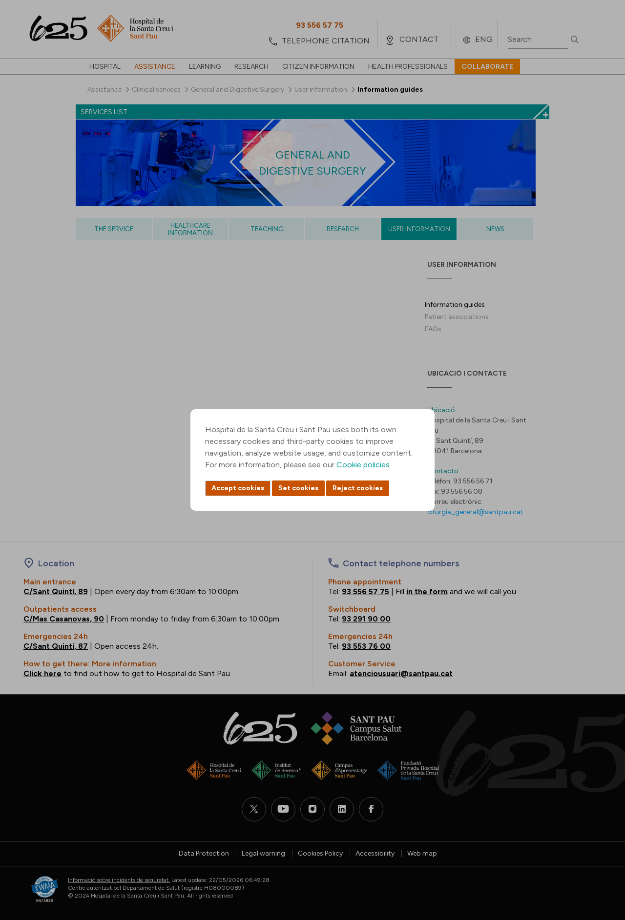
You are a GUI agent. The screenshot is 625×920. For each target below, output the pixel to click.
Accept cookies (237, 488)
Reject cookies (358, 488)
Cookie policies (363, 464)
